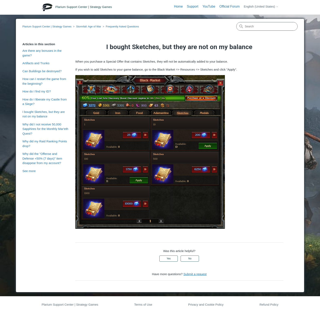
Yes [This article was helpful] (169, 258)
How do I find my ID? (36, 91)
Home (178, 6)
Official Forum (229, 6)
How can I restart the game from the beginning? (44, 81)
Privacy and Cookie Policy (205, 304)
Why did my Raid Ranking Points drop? (44, 144)
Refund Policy (268, 304)
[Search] (267, 26)
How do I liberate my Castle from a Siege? (44, 102)
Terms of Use (143, 304)
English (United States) (261, 6)
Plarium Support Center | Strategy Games (46, 26)
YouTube (208, 6)
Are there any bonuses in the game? (42, 53)
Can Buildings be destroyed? (42, 71)
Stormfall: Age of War (88, 26)
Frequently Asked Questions (122, 26)
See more (29, 171)
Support (192, 6)
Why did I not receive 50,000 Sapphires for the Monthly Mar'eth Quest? (45, 129)
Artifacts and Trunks (36, 63)
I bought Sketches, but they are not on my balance (43, 114)
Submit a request (195, 274)
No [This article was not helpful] (189, 258)
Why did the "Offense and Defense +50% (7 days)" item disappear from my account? (42, 158)
